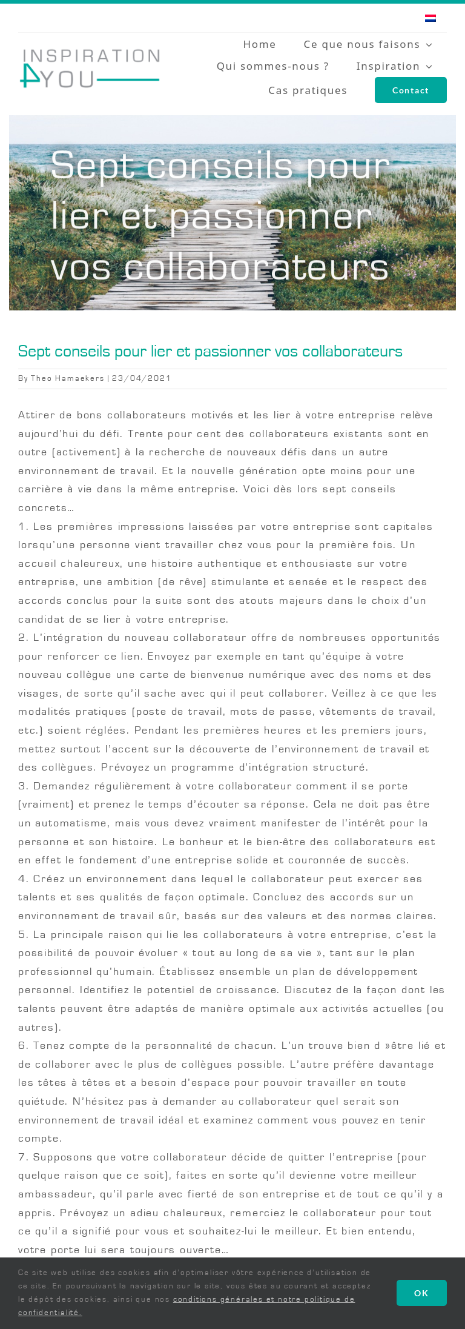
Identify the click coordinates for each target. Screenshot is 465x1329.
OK (421, 1293)
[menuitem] (430, 18)
